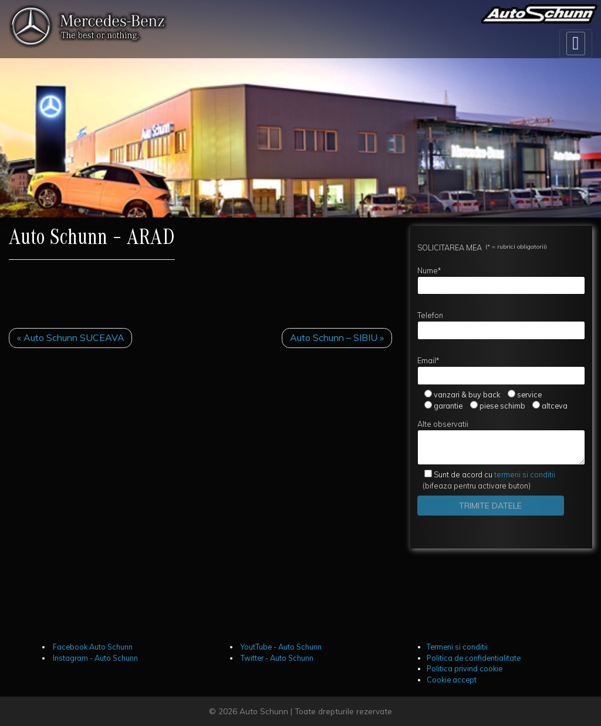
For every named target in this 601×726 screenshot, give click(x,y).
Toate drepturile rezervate (343, 711)
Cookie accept (452, 679)
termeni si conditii (494, 474)
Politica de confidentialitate (474, 658)
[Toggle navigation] (575, 43)
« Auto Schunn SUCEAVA (70, 337)
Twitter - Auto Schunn (276, 658)
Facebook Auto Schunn (92, 646)
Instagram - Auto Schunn (94, 658)
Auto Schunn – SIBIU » (337, 337)
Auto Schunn (263, 711)
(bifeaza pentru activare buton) (486, 480)
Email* (501, 370)
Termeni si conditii (457, 646)
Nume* (501, 280)
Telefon (501, 325)
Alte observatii (501, 442)
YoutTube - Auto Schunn (280, 646)
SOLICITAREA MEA (482, 247)
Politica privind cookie (464, 668)
